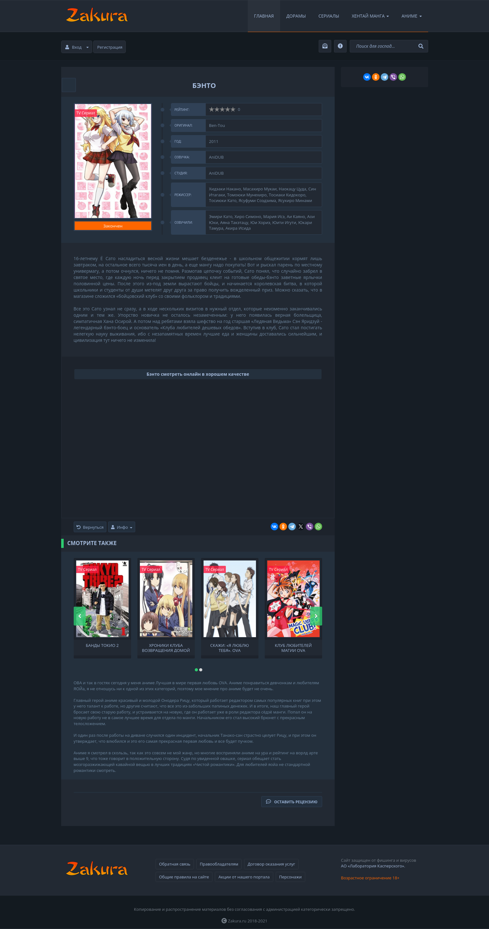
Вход (77, 47)
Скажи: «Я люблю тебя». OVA (229, 647)
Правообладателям (219, 864)
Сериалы (328, 16)
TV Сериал (86, 113)
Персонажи (290, 877)
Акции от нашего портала (243, 877)
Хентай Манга (370, 16)
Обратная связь (174, 864)
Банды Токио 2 (102, 645)
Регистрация (109, 47)
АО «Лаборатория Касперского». (373, 866)
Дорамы (296, 16)
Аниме (411, 16)
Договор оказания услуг (271, 864)
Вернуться (90, 527)
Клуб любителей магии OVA (293, 647)
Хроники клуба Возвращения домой (166, 647)
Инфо (121, 527)
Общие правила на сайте (184, 877)
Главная (264, 16)
